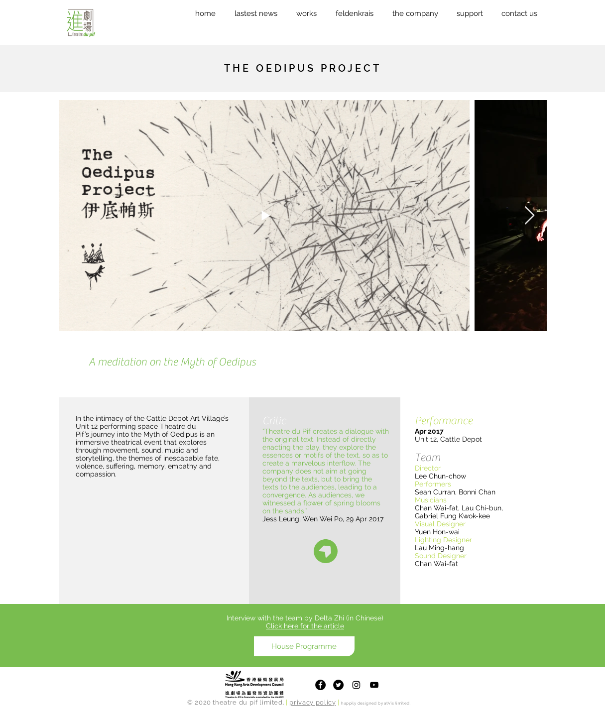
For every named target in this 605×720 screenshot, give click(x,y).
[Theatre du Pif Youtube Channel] (374, 685)
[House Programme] (304, 646)
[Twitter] (338, 685)
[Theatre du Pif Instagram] (356, 685)
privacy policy (312, 702)
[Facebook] (320, 685)
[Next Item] (529, 216)
